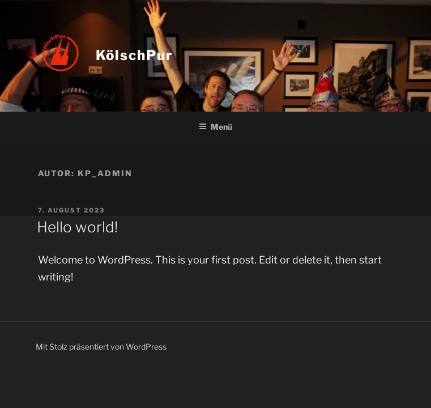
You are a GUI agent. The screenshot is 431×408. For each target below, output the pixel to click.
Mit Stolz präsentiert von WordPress (101, 346)
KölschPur (134, 55)
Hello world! (77, 227)
